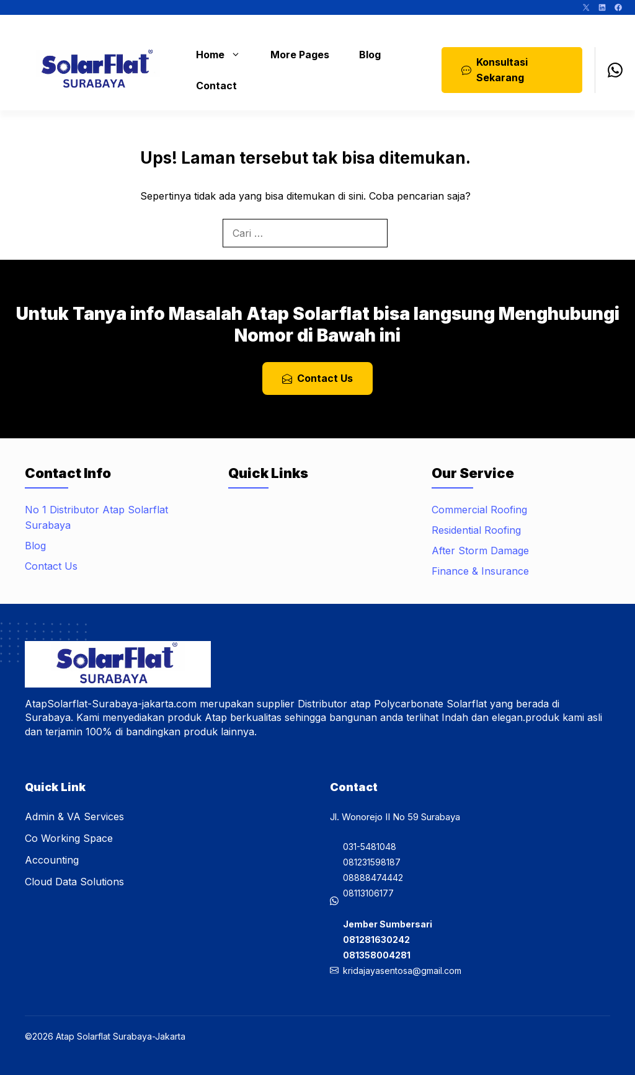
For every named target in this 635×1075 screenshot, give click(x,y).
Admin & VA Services (74, 816)
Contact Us (51, 566)
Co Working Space (69, 838)
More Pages (299, 54)
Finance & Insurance (480, 571)
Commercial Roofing (479, 509)
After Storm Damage (480, 550)
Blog (370, 54)
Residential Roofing (476, 530)
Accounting (52, 860)
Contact (216, 85)
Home (224, 54)
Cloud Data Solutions (74, 881)
